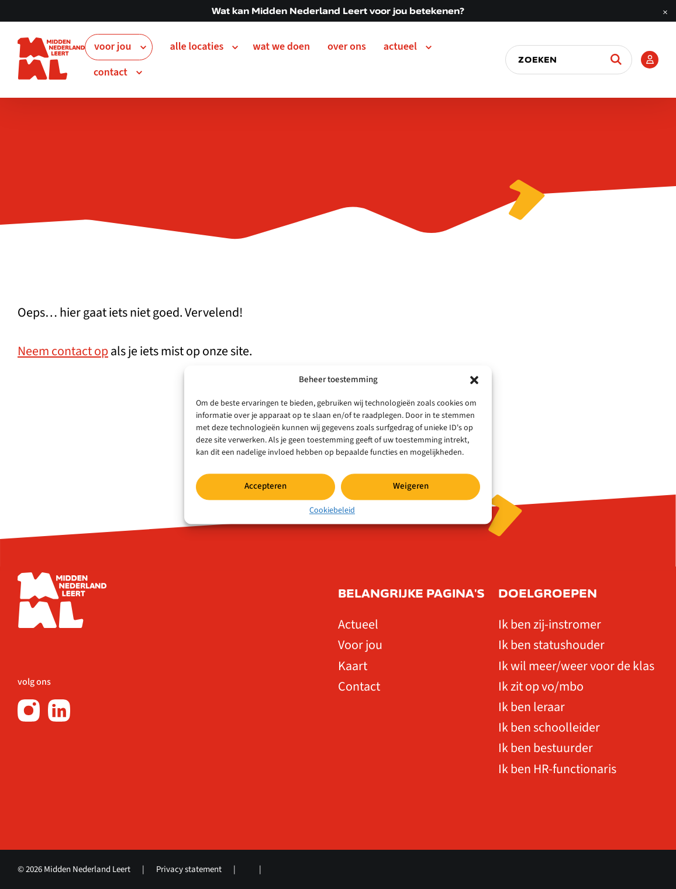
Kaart (352, 666)
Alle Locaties (197, 46)
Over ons (346, 46)
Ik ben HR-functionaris (557, 769)
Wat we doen (281, 46)
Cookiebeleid (332, 510)
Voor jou (113, 46)
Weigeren (411, 486)
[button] (474, 380)
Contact (110, 72)
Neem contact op (63, 351)
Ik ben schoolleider (549, 727)
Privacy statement (189, 869)
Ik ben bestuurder (545, 748)
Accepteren (265, 486)
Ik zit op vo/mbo (541, 686)
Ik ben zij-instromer (549, 624)
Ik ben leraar (531, 707)
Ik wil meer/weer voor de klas (576, 666)
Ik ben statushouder (551, 645)
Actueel (400, 46)
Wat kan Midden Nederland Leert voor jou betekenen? (338, 11)
